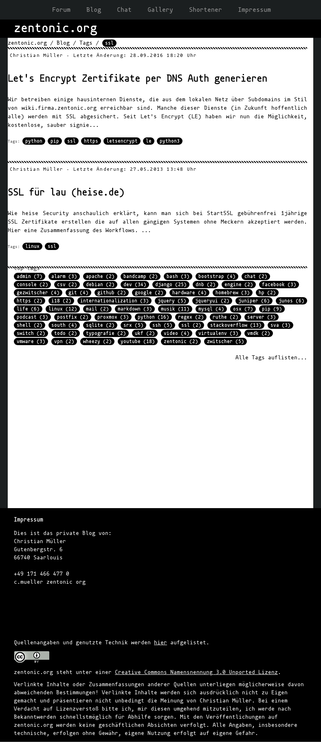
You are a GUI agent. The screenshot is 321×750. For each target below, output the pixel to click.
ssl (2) (191, 325)
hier (160, 642)
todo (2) (65, 333)
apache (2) (100, 276)
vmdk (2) (258, 333)
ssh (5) (162, 325)
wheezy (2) (97, 341)
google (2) (149, 293)
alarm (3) (64, 276)
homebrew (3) (232, 293)
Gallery (160, 9)
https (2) (29, 301)
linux (32, 246)
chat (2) (255, 276)
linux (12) (62, 309)
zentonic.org (27, 43)
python (33, 141)
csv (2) (67, 284)
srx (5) (133, 325)
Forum (61, 9)
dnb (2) (205, 284)
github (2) (111, 293)
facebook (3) (279, 284)
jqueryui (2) (212, 301)
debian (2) (100, 284)
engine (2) (238, 284)
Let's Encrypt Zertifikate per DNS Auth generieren (137, 78)
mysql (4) (211, 309)
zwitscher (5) (225, 341)
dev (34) (134, 284)
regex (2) (191, 317)
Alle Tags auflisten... (271, 357)
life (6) (28, 309)
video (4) (176, 333)
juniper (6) (254, 301)
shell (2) (29, 325)
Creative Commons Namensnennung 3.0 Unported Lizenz (196, 672)
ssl (71, 141)
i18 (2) (61, 301)
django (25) (171, 284)
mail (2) (97, 309)
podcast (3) (32, 317)
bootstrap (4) (216, 276)
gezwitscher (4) (38, 293)
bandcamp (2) (140, 276)
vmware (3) (31, 341)
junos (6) (291, 301)
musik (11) (175, 309)
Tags (85, 43)
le (149, 141)
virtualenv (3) (218, 333)
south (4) (64, 325)
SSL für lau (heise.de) (66, 192)
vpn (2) (64, 341)
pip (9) (272, 309)
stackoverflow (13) (236, 325)
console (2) (32, 284)
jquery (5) (172, 301)
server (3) (261, 317)
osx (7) (243, 309)
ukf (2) (145, 333)
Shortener (205, 9)
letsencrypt (122, 141)
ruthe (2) (225, 317)
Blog (93, 9)
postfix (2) (72, 317)
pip (55, 141)
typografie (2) (106, 333)
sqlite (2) (100, 325)
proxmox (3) (113, 317)
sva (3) (280, 325)
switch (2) (31, 333)
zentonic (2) (181, 341)
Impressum (254, 9)
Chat (124, 9)
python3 (170, 141)
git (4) (78, 293)
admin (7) (29, 276)
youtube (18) (138, 341)
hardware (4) (189, 293)
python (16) (153, 317)
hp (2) (267, 293)
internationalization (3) (114, 301)
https (91, 141)
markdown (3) (135, 309)
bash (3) (178, 276)
